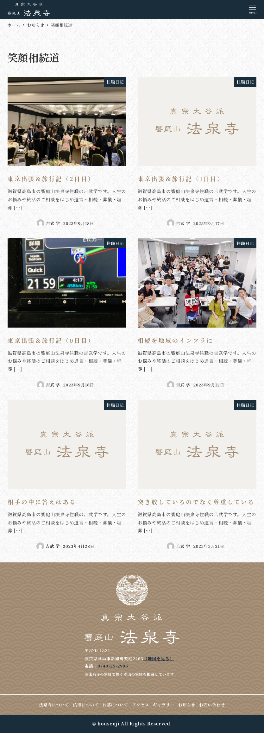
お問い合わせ (212, 705)
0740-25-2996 (112, 666)
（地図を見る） (158, 658)
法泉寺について (54, 705)
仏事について (85, 705)
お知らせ (186, 705)
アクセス (140, 705)
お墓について (115, 705)
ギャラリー (163, 705)
